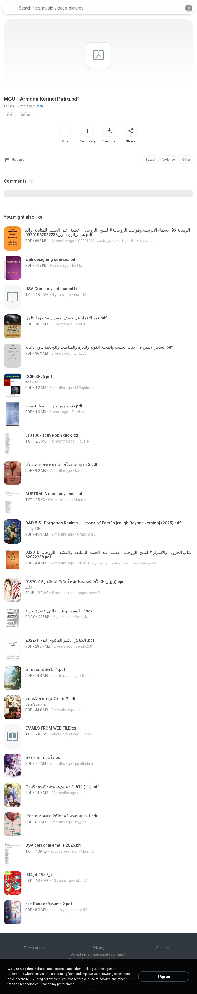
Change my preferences (57, 984)
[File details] (98, 238)
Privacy (98, 948)
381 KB (25, 115)
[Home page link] (9, 8)
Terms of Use (34, 948)
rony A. (10, 106)
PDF (10, 115)
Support (162, 948)
